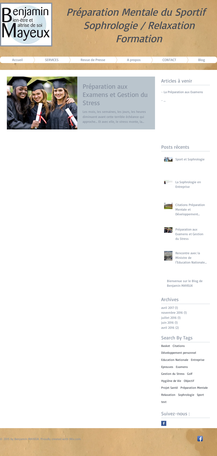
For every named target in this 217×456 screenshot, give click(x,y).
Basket (165, 346)
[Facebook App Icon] (200, 438)
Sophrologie (186, 394)
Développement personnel (178, 352)
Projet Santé (169, 387)
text (164, 402)
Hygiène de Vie (171, 381)
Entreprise (197, 360)
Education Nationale (174, 360)
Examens (182, 367)
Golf (189, 373)
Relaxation (168, 394)
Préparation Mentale (194, 387)
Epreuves (167, 367)
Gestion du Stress (172, 373)
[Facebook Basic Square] (163, 423)
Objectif (189, 381)
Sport (200, 394)
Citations (179, 346)
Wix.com (75, 439)
